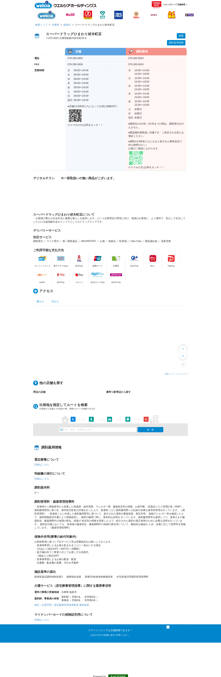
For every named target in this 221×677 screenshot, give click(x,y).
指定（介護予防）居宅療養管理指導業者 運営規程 (61, 605)
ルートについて (182, 374)
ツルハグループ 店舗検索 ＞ (170, 4)
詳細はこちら (41, 464)
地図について (170, 374)
